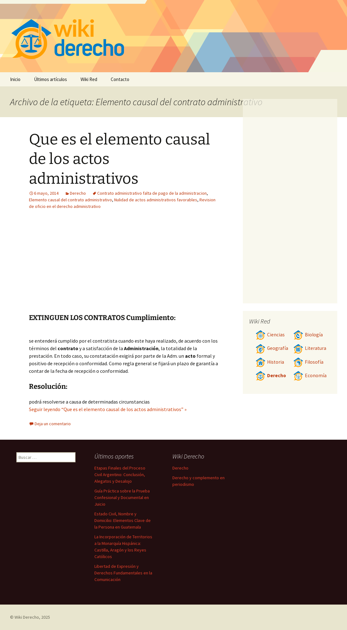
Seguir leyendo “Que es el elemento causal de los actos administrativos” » (108, 409)
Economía (310, 375)
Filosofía (308, 362)
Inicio (15, 79)
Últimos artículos (50, 79)
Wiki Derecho (26, 617)
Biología (308, 335)
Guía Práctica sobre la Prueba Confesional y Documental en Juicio (122, 497)
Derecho (78, 193)
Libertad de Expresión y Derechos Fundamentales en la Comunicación (123, 572)
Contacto (120, 79)
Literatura (309, 348)
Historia (269, 362)
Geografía (271, 348)
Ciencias (270, 335)
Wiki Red (89, 79)
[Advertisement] (163, 266)
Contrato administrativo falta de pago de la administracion (152, 193)
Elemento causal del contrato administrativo (70, 200)
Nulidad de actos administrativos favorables (155, 200)
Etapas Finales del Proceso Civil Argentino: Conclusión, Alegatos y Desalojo (119, 474)
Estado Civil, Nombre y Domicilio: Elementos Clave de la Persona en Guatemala (122, 520)
